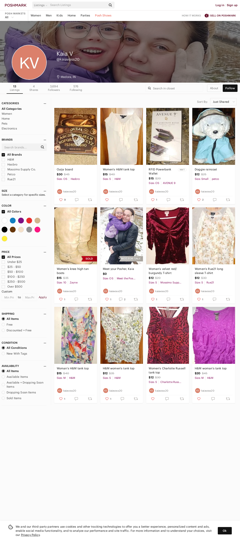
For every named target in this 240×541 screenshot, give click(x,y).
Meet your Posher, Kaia (118, 269)
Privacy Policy (30, 535)
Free (7, 324)
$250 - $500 (13, 281)
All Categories (12, 109)
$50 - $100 (12, 272)
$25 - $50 (11, 267)
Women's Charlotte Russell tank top (167, 370)
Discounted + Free (17, 330)
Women (36, 15)
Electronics (9, 128)
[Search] (78, 5)
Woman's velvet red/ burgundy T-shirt (163, 271)
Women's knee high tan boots (73, 271)
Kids (60, 15)
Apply (43, 297)
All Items (10, 319)
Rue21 (9, 179)
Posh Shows (103, 15)
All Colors (11, 211)
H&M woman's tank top (211, 368)
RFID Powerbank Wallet (160, 171)
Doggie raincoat (206, 169)
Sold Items (12, 398)
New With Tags (14, 353)
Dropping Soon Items (19, 392)
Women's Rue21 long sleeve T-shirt (209, 271)
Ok (225, 531)
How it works (191, 15)
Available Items (15, 377)
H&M (8, 159)
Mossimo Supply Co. (19, 169)
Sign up (232, 5)
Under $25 (12, 262)
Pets (5, 123)
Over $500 (12, 286)
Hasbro (9, 164)
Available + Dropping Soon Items (22, 384)
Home (72, 15)
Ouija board (65, 169)
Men (49, 15)
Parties (85, 15)
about (214, 88)
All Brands (12, 154)
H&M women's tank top (119, 368)
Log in (220, 5)
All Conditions (14, 348)
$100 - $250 (13, 277)
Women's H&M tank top (119, 169)
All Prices (11, 257)
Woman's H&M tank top (73, 368)
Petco (8, 174)
